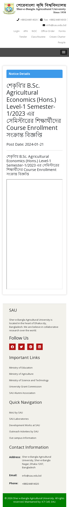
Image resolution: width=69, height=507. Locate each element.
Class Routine (38, 36)
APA (26, 31)
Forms (62, 31)
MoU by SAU (16, 412)
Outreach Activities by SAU (23, 431)
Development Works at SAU (24, 425)
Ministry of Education (21, 367)
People (62, 42)
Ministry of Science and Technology (29, 380)
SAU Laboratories (19, 418)
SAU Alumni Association (22, 393)
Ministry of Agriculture (21, 373)
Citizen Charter (57, 36)
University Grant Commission (25, 386)
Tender (23, 36)
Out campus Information (22, 437)
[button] (63, 52)
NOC (34, 31)
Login (17, 31)
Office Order (48, 31)
